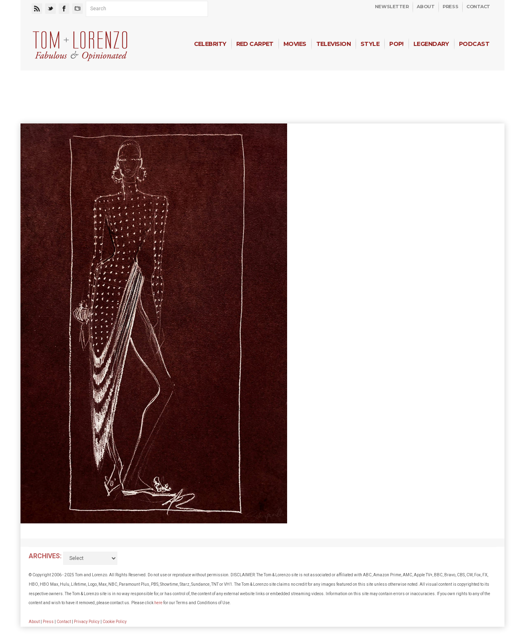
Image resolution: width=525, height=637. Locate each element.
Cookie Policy (115, 621)
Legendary (431, 44)
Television (333, 44)
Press (450, 6)
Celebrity (210, 44)
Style (370, 44)
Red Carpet (255, 44)
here (158, 602)
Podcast (474, 44)
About (425, 6)
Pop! (396, 44)
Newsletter (392, 6)
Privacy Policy (87, 621)
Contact (478, 6)
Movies (294, 44)
